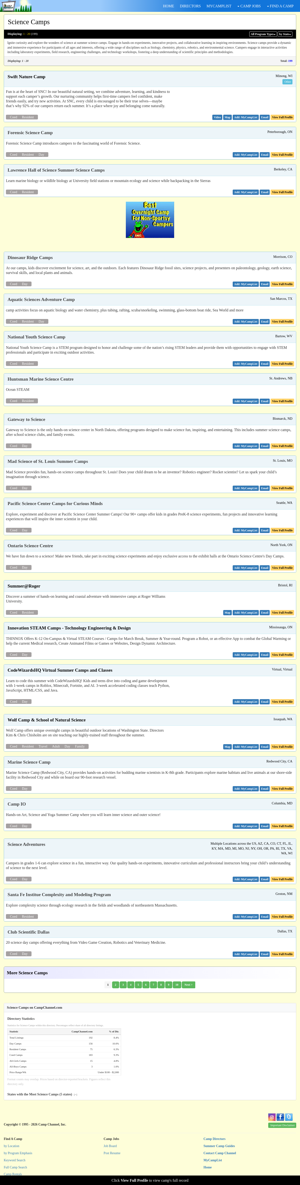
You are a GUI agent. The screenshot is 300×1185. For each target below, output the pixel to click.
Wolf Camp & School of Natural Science (47, 719)
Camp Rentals (13, 1174)
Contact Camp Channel (220, 1153)
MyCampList (213, 1160)
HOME (168, 6)
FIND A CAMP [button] (280, 6)
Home (208, 1167)
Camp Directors (215, 1139)
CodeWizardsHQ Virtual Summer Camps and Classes (60, 670)
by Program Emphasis (18, 1153)
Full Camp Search (15, 1167)
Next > (189, 984)
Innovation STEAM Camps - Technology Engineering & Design (69, 627)
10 (177, 984)
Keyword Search (14, 1160)
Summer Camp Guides (219, 1146)
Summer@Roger (24, 585)
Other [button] (288, 81)
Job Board (110, 1146)
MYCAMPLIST (219, 6)
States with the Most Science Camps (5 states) (42, 1094)
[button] (217, 117)
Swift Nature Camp (26, 76)
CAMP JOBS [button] (249, 6)
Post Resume (112, 1153)
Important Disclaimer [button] (282, 1125)
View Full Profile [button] (282, 117)
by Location (11, 1146)
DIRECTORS (190, 6)
